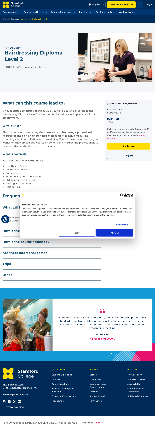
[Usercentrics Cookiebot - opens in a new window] (122, 195)
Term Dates (95, 401)
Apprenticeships (60, 384)
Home (6, 19)
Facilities (85, 12)
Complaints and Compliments (97, 385)
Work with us (127, 12)
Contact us (95, 379)
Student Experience (63, 12)
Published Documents (139, 396)
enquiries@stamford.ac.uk (15, 394)
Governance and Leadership (135, 390)
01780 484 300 (13, 407)
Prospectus (58, 401)
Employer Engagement (64, 396)
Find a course (11, 12)
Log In (149, 4)
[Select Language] (96, 4)
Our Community (105, 12)
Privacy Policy (134, 375)
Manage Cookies (136, 379)
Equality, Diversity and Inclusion (63, 390)
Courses (14, 19)
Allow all (115, 233)
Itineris (98, 423)
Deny (77, 233)
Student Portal (97, 396)
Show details (122, 225)
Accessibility (133, 384)
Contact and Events (35, 12)
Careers (93, 375)
